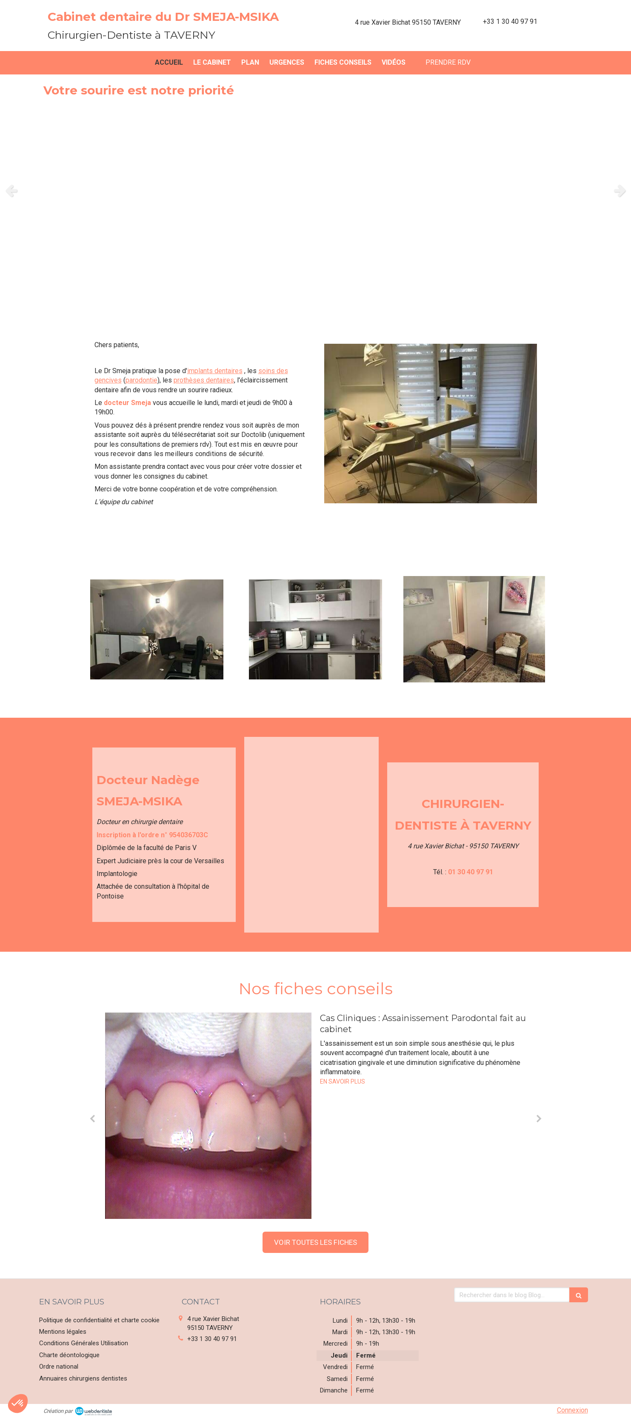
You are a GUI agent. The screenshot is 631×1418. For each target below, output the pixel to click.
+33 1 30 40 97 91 (212, 1339)
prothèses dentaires (204, 380)
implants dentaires (215, 371)
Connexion (572, 1410)
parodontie (141, 380)
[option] (315, 190)
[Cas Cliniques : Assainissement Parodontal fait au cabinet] (208, 1116)
